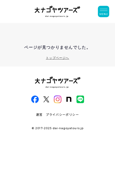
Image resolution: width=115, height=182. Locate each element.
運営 (39, 114)
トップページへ (57, 58)
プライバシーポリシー (62, 114)
